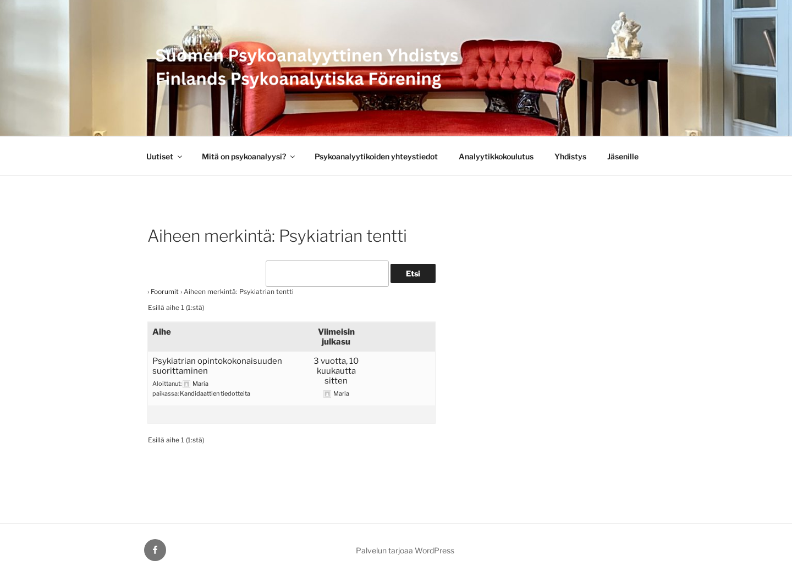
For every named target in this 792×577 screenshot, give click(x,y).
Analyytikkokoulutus (496, 156)
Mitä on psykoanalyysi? (249, 156)
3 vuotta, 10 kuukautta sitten (336, 371)
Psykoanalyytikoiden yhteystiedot (376, 156)
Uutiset (165, 156)
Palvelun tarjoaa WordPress (405, 550)
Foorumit (165, 291)
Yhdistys (570, 156)
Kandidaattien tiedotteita (215, 393)
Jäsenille (623, 156)
